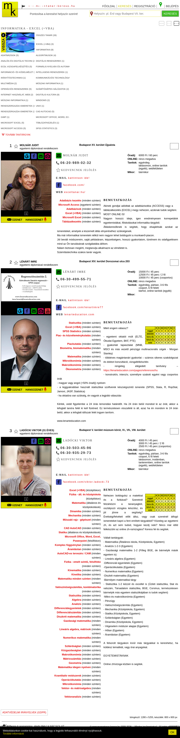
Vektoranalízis (72, 696)
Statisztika (75, 322)
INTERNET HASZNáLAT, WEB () (17, 94)
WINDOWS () (43, 100)
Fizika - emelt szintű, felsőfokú (82, 561)
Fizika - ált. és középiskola (85, 494)
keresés (124, 6)
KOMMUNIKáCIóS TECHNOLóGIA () (52, 78)
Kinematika (74, 570)
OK (172, 732)
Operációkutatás (71, 679)
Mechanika (74, 515)
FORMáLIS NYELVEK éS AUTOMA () (52, 66)
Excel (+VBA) (73, 213)
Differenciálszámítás (69, 612)
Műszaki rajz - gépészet (77, 519)
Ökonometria (73, 369)
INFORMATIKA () (44, 49)
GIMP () (5, 117)
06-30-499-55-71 (75, 279)
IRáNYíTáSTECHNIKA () (13, 78)
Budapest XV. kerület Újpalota (97, 145)
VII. (128, 430)
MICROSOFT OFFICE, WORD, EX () (52, 117)
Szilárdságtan (73, 646)
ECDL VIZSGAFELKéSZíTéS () (16, 66)
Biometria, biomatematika (75, 348)
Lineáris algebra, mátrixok (75, 629)
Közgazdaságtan (71, 650)
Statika (63, 532)
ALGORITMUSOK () (46, 55)
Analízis (76, 604)
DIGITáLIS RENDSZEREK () (50, 61)
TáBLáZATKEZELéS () (47, 122)
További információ (13, 733)
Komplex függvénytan (68, 545)
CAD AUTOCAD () (45, 111)
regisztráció (144, 6)
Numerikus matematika (77, 637)
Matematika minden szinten (74, 578)
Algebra (76, 599)
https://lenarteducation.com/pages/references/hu (131, 370)
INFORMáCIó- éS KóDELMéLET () (17, 72)
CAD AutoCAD (72, 528)
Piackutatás (74, 344)
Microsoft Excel (72, 217)
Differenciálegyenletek (67, 608)
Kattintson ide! (79, 178)
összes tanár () (46, 35)
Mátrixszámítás (72, 658)
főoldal (108, 6)
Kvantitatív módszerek (67, 675)
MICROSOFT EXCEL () (12, 122)
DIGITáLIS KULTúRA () (47, 94)
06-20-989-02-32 (75, 163)
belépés (172, 6)
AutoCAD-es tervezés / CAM (74, 553)
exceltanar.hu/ (74, 192)
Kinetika (76, 574)
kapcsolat (56, 726)
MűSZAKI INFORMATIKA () (49, 83)
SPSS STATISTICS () (46, 128)
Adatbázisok (73, 209)
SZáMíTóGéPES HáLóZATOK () (52, 89)
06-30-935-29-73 (75, 453)
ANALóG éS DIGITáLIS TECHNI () (17, 61)
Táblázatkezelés (71, 221)
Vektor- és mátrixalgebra (76, 688)
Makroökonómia (71, 365)
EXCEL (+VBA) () (45, 44)
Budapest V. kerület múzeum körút (100, 430)
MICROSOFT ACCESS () (13, 128)
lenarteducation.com (79, 314)
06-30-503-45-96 (75, 448)
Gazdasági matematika (77, 620)
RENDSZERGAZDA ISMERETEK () (17, 106)
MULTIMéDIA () (9, 83)
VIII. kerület (138, 430)
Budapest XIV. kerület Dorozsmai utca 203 (104, 261)
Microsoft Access (68, 204)
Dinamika (75, 511)
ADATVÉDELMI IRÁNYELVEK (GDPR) (24, 712)
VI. (123, 430)
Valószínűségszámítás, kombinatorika (78, 587)
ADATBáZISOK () (10, 55)
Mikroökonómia (72, 360)
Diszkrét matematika (69, 616)
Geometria (75, 663)
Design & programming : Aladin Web (27, 726)
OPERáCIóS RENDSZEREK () (16, 89)
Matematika (74, 356)
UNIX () (40, 106)
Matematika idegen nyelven (74, 667)
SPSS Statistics (72, 331)
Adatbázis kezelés (70, 200)
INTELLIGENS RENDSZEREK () (52, 72)
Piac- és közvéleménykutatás (73, 335)
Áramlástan (74, 549)
